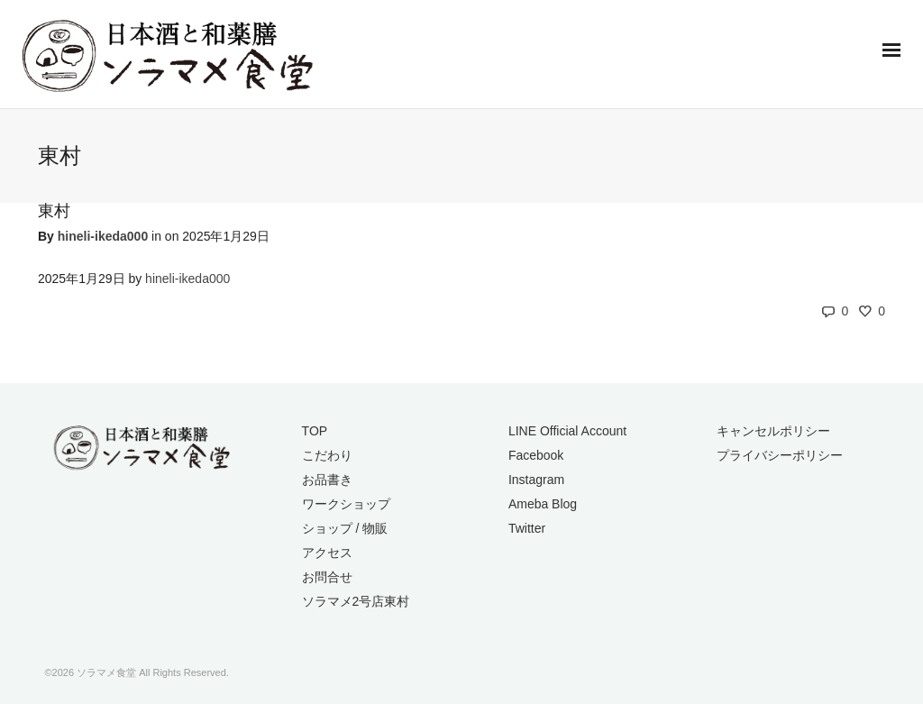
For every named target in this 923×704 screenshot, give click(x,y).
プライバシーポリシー (780, 455)
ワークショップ (346, 504)
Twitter (526, 528)
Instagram (536, 479)
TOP (315, 431)
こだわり (327, 455)
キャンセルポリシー (773, 431)
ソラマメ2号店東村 (356, 601)
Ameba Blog (542, 504)
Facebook (535, 455)
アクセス (327, 552)
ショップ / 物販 (345, 528)
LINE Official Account (567, 431)
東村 (54, 211)
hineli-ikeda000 (103, 236)
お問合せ (327, 577)
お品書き (327, 479)
